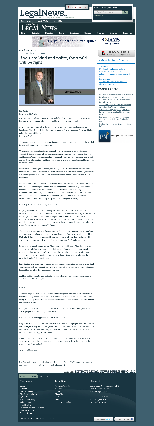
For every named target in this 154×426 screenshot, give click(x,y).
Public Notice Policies (64, 402)
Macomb (23, 389)
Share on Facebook (37, 53)
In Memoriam (104, 79)
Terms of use (39, 418)
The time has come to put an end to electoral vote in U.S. (113, 83)
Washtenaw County (27, 399)
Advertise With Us (62, 386)
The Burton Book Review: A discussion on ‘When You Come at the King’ (115, 106)
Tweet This (23, 53)
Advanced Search (98, 15)
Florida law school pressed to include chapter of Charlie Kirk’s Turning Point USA (115, 119)
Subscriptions (60, 389)
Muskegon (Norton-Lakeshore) (32, 408)
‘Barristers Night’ (106, 66)
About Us (59, 394)
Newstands (59, 399)
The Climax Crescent (28, 410)
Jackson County (26, 402)
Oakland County (26, 391)
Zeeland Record (26, 413)
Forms (57, 391)
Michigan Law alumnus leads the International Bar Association (112, 70)
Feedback (51, 418)
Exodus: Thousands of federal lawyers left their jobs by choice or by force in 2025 (116, 96)
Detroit (22, 386)
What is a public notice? (100, 17)
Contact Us (59, 397)
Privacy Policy (26, 418)
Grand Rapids (25, 405)
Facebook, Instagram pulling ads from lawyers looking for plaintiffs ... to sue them (114, 112)
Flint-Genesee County (28, 394)
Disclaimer (128, 16)
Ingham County (26, 397)
